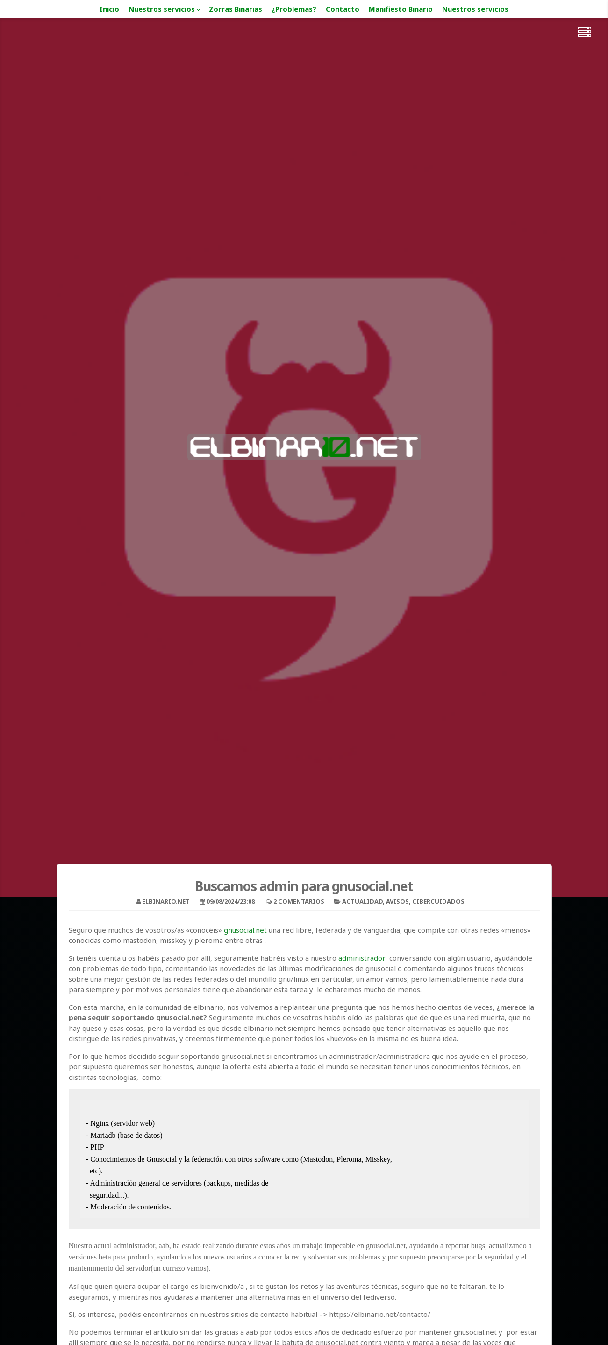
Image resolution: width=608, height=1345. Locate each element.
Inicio (109, 9)
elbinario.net (166, 901)
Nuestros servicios (162, 9)
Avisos (397, 901)
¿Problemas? (294, 9)
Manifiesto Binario (401, 9)
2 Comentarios (298, 901)
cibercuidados (438, 901)
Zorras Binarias (235, 9)
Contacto (342, 9)
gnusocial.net (245, 930)
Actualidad (362, 901)
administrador (362, 958)
